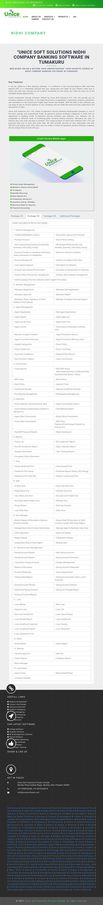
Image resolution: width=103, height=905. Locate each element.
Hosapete (25, 873)
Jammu (47, 833)
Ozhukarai (21, 864)
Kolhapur (25, 833)
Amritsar (41, 816)
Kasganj (66, 884)
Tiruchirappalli (28, 828)
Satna (24, 861)
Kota (82, 825)
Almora (52, 878)
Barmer (24, 889)
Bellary (20, 853)
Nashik (43, 814)
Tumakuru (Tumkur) (84, 847)
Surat (10, 811)
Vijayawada (39, 822)
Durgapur (11, 836)
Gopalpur (71, 844)
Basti (69, 881)
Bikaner (39, 830)
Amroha (11, 881)
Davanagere (43, 842)
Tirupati (31, 864)
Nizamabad (67, 856)
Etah (48, 884)
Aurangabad (65, 816)
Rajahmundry (75, 861)
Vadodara (54, 814)
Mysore (71, 819)
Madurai (50, 825)
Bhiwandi (72, 825)
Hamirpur (51, 887)
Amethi (79, 887)
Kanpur (18, 811)
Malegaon (77, 839)
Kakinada (81, 858)
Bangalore (34, 808)
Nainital (78, 875)
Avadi (65, 864)
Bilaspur (90, 856)
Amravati (89, 828)
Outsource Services (16, 707)
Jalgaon (11, 839)
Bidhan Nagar (14, 875)
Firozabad (19, 856)
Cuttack (11, 830)
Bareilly (91, 825)
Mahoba (62, 887)
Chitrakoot (40, 887)
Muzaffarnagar (14, 850)
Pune (91, 808)
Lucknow (36, 811)
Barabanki (60, 881)
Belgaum (22, 842)
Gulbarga (23, 836)
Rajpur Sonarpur (25, 830)
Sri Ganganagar (80, 867)
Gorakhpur (53, 828)
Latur (80, 844)
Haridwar (42, 878)
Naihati (70, 858)
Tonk (31, 884)
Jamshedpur (76, 828)
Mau (18, 861)
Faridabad (66, 814)
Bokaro (90, 842)
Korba (42, 839)
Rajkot (91, 814)
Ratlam (28, 870)
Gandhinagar (44, 864)
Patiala (10, 853)
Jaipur (27, 811)
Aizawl (91, 858)
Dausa (46, 889)
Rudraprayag (88, 878)
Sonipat (40, 861)
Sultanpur (89, 887)
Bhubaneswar (14, 825)
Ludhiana (89, 811)
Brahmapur (31, 847)
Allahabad (89, 816)
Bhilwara (28, 850)
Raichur (54, 870)
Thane (71, 811)
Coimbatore (25, 822)
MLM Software (63, 5)
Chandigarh (59, 819)
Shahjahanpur (87, 853)
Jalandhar (29, 825)
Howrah (80, 819)
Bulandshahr (88, 881)
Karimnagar (13, 867)
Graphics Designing (16, 709)
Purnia (49, 875)
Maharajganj (13, 889)
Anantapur (66, 867)
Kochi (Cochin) (53, 830)
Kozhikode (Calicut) (17, 844)
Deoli (11, 864)
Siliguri (90, 830)
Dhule (54, 847)
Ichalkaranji (61, 861)
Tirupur (55, 842)
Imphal (58, 875)
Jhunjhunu (77, 889)
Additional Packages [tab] (70, 216)
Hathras (56, 884)
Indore (63, 811)
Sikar (86, 889)
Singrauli (39, 853)
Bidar (35, 873)
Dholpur (55, 889)
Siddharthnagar (25, 887)
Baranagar (76, 864)
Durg (85, 861)
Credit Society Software (83, 5)
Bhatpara (57, 836)
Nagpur (46, 811)
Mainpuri (11, 814)
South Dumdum (86, 836)
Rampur (61, 858)
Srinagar (22, 819)
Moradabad (12, 828)
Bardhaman (29, 858)
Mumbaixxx (13, 808)
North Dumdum (69, 870)
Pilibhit (12, 887)
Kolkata (45, 808)
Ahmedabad (81, 808)
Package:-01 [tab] (17, 216)
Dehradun (36, 833)
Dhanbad (90, 873)
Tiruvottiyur (13, 873)
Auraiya (20, 881)
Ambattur (44, 847)
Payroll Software (15, 737)
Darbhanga (50, 858)
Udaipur (11, 842)
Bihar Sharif (15, 870)
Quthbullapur (65, 847)
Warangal (80, 830)
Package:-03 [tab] (50, 216)
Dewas (10, 861)
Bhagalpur (40, 850)
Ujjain (60, 839)
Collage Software (15, 729)
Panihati (20, 847)
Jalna (32, 861)
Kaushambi (77, 884)
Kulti (9, 858)
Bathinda (56, 864)
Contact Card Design (16, 704)
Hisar (61, 853)
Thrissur (55, 856)
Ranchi (31, 819)
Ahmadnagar (68, 842)
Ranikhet (18, 878)
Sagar (44, 867)
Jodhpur (90, 819)
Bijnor (77, 881)
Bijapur (35, 867)
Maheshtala (31, 839)
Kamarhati (51, 853)
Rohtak (29, 853)
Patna (55, 811)
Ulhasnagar (13, 833)
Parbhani (79, 856)
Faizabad (11, 884)
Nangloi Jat (88, 864)
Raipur (42, 828)
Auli (9, 878)
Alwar (39, 858)
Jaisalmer (65, 889)
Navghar (40, 875)
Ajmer (91, 833)
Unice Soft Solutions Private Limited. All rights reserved (55, 901)
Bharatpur (54, 867)
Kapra (93, 867)
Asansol (51, 839)
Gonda (71, 887)
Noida (20, 839)
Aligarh (61, 825)
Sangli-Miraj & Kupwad (64, 833)
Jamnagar (45, 836)
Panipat (45, 856)
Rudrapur (74, 878)
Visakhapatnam (44, 819)
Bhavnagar (68, 830)
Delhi (23, 808)
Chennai (55, 808)
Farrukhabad (41, 870)
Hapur (93, 861)
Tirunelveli (89, 839)
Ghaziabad (79, 814)
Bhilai (64, 828)
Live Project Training (43, 5)
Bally (9, 856)
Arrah (42, 873)
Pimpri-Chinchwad (28, 814)
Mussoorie (89, 875)
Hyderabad (67, 808)
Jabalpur (11, 819)
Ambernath (61, 873)
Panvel (50, 873)
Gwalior (70, 822)
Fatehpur (22, 884)
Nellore (61, 844)
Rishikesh (29, 878)
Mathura (76, 850)
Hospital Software (15, 732)
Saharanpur (70, 836)
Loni (71, 873)
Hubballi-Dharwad (85, 822)
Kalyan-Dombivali (25, 816)
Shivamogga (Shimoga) (58, 850)
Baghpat (42, 881)
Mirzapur (67, 875)
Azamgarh (31, 881)
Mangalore (34, 844)
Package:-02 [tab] (33, 216)
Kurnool (49, 861)
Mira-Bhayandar (55, 822)
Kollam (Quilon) (48, 844)
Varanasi (52, 816)
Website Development (17, 702)
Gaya (67, 839)
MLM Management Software (19, 734)
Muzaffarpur (88, 850)
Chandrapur (72, 853)
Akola (32, 842)
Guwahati (12, 822)
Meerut (10, 816)
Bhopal (79, 811)
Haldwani (62, 878)
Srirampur (25, 867)
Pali (32, 875)
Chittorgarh (35, 889)
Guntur (34, 836)
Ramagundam (87, 870)
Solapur (77, 816)
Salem (40, 825)
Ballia (51, 881)
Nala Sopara (33, 856)
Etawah (17, 858)
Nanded (82, 833)
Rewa (25, 875)
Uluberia (79, 873)
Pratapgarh (90, 884)
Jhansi (81, 842)
